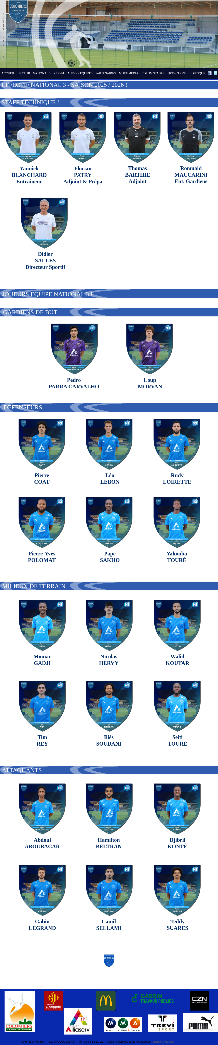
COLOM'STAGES (152, 73)
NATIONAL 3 (42, 73)
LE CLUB (23, 73)
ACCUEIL (8, 73)
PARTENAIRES (105, 73)
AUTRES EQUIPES (80, 73)
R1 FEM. (59, 73)
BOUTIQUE (197, 73)
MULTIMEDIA (128, 73)
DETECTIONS (177, 73)
